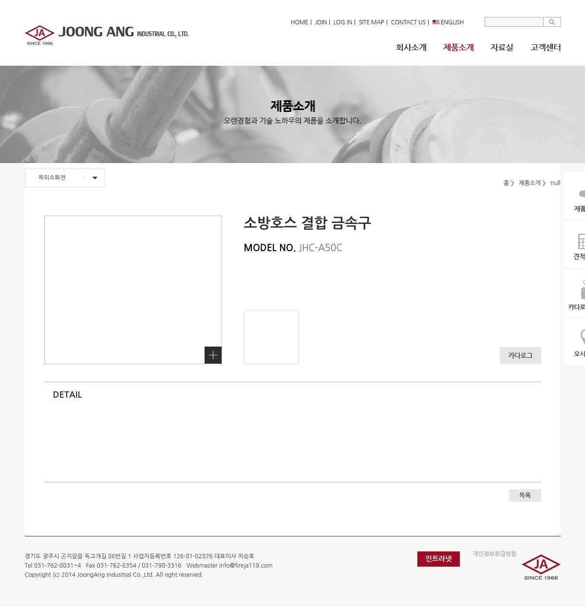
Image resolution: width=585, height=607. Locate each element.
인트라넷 (438, 558)
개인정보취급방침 (494, 554)
